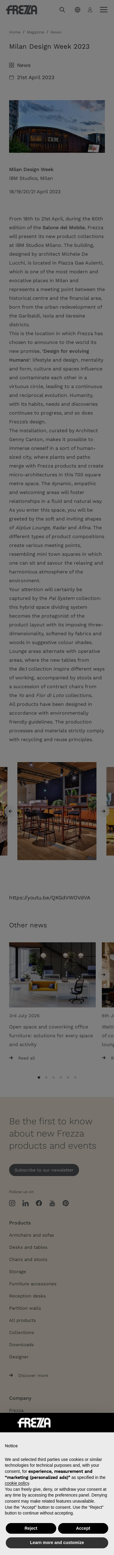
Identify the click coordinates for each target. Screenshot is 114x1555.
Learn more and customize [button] (57, 1542)
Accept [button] (83, 1528)
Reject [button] (31, 1528)
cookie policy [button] (17, 1483)
